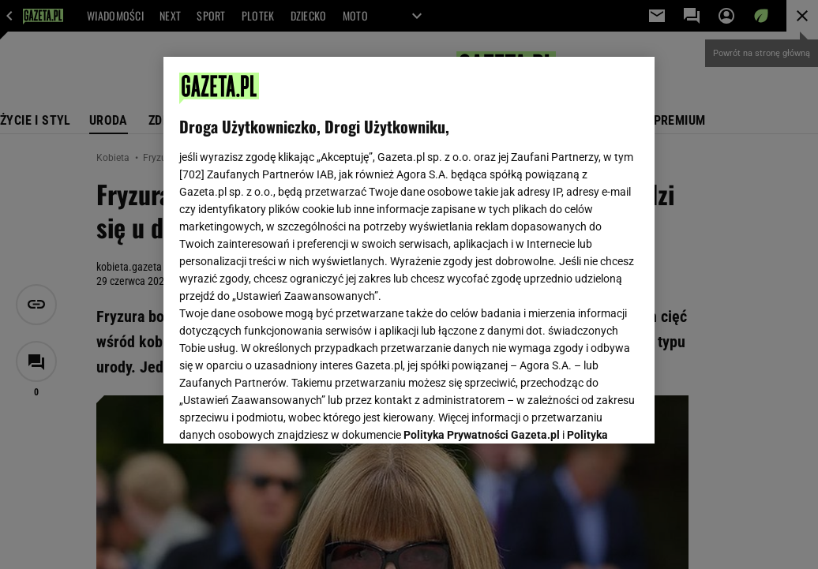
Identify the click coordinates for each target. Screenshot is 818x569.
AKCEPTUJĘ (585, 412)
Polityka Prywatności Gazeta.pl (481, 234)
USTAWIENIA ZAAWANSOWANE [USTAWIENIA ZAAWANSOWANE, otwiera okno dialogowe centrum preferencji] (283, 412)
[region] (409, 250)
